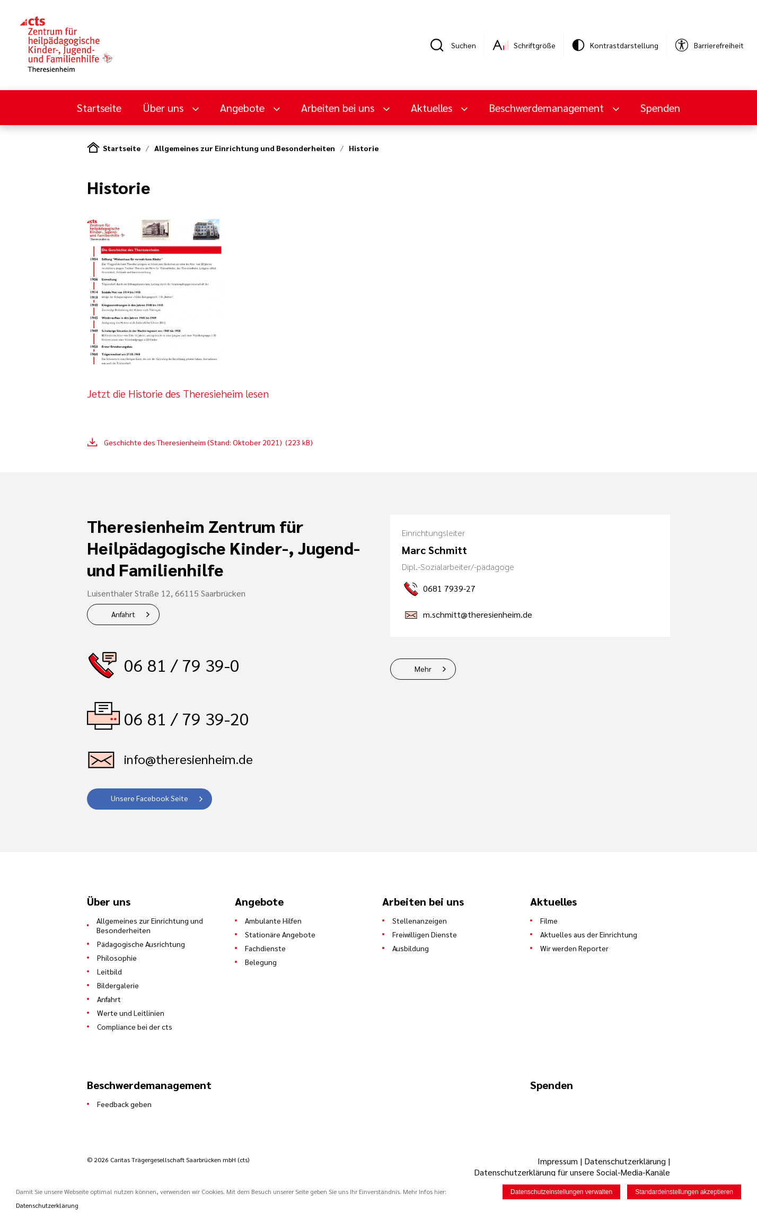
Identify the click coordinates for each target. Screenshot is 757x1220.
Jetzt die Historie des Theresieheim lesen (178, 393)
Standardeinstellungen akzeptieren (684, 1193)
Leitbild (109, 971)
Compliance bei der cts (134, 1026)
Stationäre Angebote (280, 934)
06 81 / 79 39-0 (182, 664)
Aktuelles (433, 108)
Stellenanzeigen (419, 920)
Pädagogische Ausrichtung (141, 944)
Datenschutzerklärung (625, 1160)
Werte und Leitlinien (130, 1012)
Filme (549, 920)
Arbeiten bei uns (339, 108)
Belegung (261, 962)
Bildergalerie (118, 985)
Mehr (423, 668)
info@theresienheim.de (188, 758)
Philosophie (117, 957)
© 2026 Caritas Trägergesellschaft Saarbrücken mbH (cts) (168, 1159)
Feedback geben (124, 1104)
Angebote (243, 108)
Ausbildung (410, 948)
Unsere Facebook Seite (149, 798)
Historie (363, 148)
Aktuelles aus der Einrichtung (588, 934)
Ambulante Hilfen (273, 920)
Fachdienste (265, 948)
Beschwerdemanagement (547, 108)
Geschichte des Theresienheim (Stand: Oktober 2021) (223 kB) (208, 442)
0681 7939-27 (449, 588)
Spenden (660, 108)
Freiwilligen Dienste (424, 934)
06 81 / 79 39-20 (186, 718)
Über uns (164, 108)
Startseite (99, 108)
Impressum (559, 1160)
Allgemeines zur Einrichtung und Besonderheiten (244, 148)
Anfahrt (123, 614)
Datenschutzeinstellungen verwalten (561, 1193)
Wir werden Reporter (574, 948)
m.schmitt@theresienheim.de (477, 614)
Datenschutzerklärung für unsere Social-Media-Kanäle (572, 1172)
